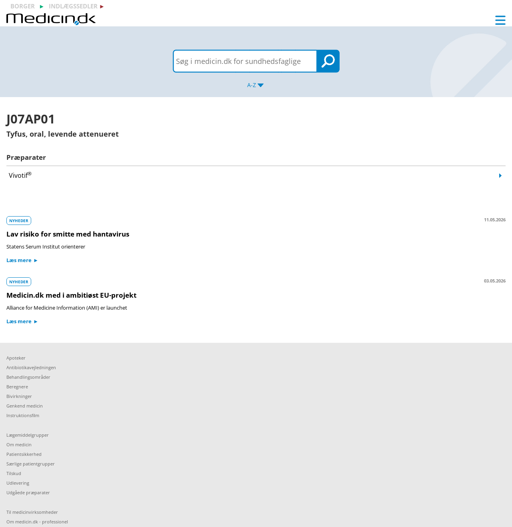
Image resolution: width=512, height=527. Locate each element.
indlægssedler (73, 6)
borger (22, 6)
